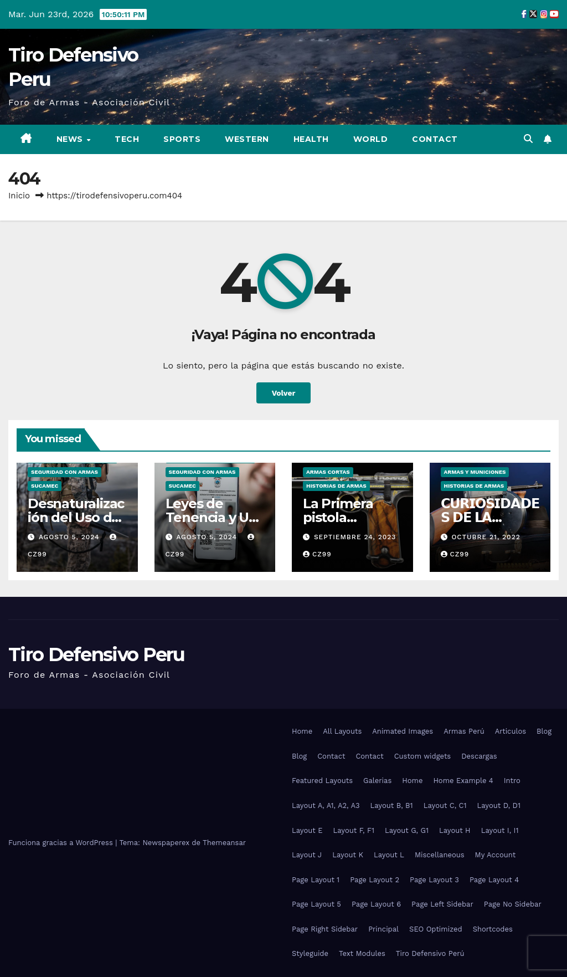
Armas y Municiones (475, 472)
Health (311, 139)
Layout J (307, 855)
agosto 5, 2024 (70, 537)
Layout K (347, 855)
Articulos (510, 731)
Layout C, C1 (445, 805)
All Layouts (342, 731)
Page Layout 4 (494, 880)
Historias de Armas (336, 486)
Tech (127, 139)
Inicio (19, 196)
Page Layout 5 (316, 904)
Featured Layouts (322, 780)
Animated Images (402, 731)
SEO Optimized (435, 929)
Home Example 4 (463, 780)
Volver (284, 393)
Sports (181, 139)
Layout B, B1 (391, 805)
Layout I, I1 (500, 830)
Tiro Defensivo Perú (430, 953)
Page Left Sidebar (442, 904)
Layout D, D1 (498, 805)
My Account (495, 855)
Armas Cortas (328, 472)
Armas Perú (464, 731)
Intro (512, 780)
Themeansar (224, 842)
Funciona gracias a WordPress (61, 842)
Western (247, 139)
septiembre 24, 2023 (355, 537)
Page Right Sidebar (325, 929)
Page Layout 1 (315, 880)
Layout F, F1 (353, 830)
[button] (528, 139)
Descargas (479, 756)
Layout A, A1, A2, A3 (326, 805)
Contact (435, 139)
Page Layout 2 (374, 880)
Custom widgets (422, 756)
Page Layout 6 (376, 904)
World (370, 139)
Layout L (389, 855)
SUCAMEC (44, 486)
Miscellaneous (440, 855)
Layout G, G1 (407, 830)
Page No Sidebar (513, 904)
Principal (383, 929)
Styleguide (310, 953)
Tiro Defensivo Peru (96, 654)
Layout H (455, 830)
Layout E (307, 830)
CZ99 (317, 554)
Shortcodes (493, 929)
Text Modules (362, 953)
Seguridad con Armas (64, 472)
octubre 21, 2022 (485, 537)
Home (302, 731)
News (71, 139)
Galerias (377, 780)
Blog (544, 731)
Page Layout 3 (434, 880)
